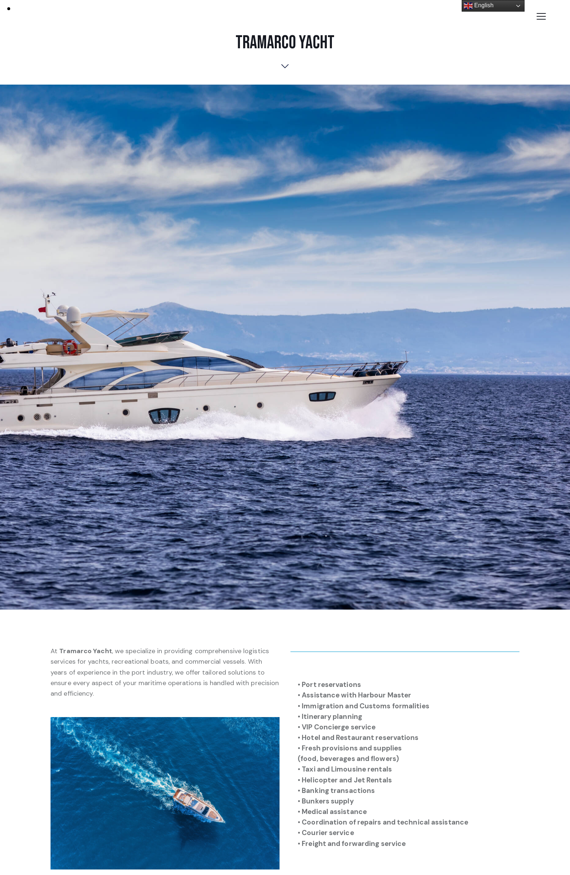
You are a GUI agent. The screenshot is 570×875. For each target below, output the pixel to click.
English (479, 5)
